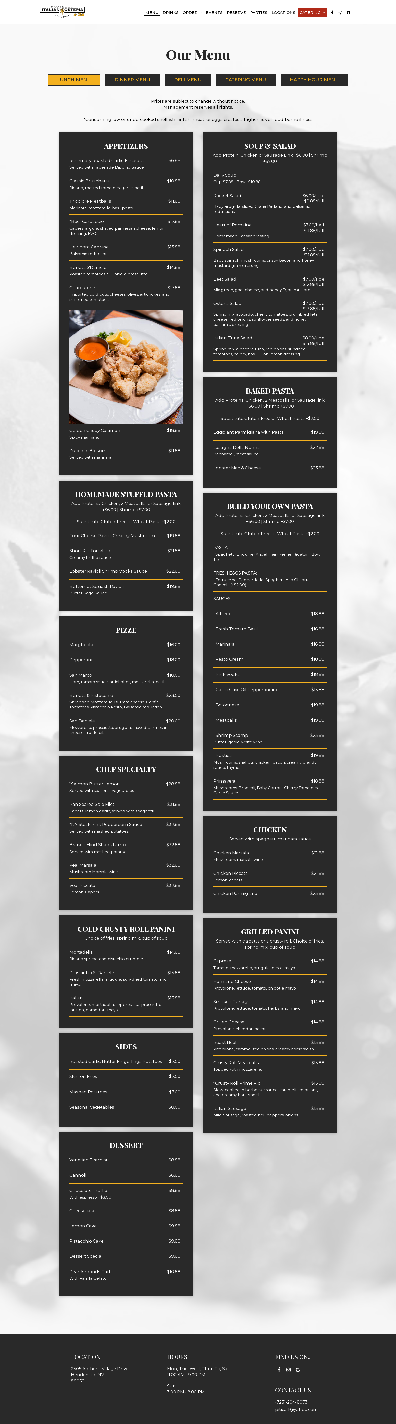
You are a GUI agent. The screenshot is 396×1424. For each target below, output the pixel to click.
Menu (152, 12)
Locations (283, 12)
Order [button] (192, 12)
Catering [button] (312, 12)
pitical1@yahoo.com (296, 1409)
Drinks (171, 12)
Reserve (236, 12)
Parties (258, 12)
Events (214, 12)
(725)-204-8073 (291, 1402)
